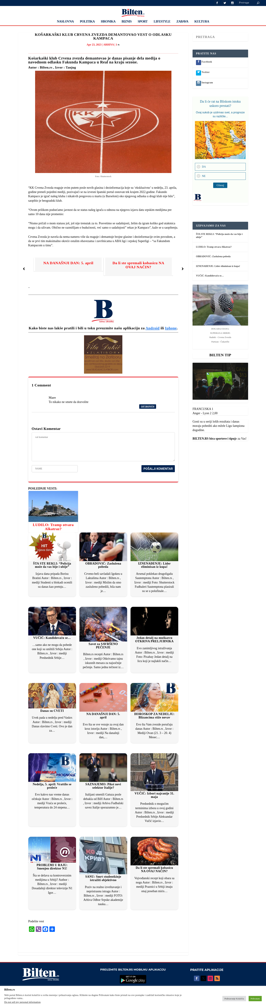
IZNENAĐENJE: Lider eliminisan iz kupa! (154, 565)
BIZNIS (127, 21)
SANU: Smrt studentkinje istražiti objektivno (103, 878)
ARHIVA (108, 44)
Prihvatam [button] (255, 998)
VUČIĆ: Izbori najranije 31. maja (154, 795)
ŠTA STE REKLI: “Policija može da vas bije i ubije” (52, 565)
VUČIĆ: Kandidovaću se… (52, 638)
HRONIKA (108, 21)
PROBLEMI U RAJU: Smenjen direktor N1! (52, 866)
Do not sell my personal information (22, 1002)
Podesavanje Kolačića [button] (234, 998)
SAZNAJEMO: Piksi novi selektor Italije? (103, 786)
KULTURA (201, 21)
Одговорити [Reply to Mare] (147, 406)
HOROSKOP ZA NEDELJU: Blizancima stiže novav (154, 715)
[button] (24, 269)
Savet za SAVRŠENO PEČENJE (103, 645)
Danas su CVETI (52, 710)
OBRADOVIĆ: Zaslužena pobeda (103, 565)
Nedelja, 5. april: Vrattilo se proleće (52, 786)
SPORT (143, 21)
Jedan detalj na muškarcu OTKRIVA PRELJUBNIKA (154, 639)
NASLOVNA (65, 21)
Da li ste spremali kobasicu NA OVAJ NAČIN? (138, 265)
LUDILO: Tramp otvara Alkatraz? (53, 527)
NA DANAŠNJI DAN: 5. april (68, 263)
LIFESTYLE (162, 21)
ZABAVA (182, 21)
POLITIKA (87, 21)
